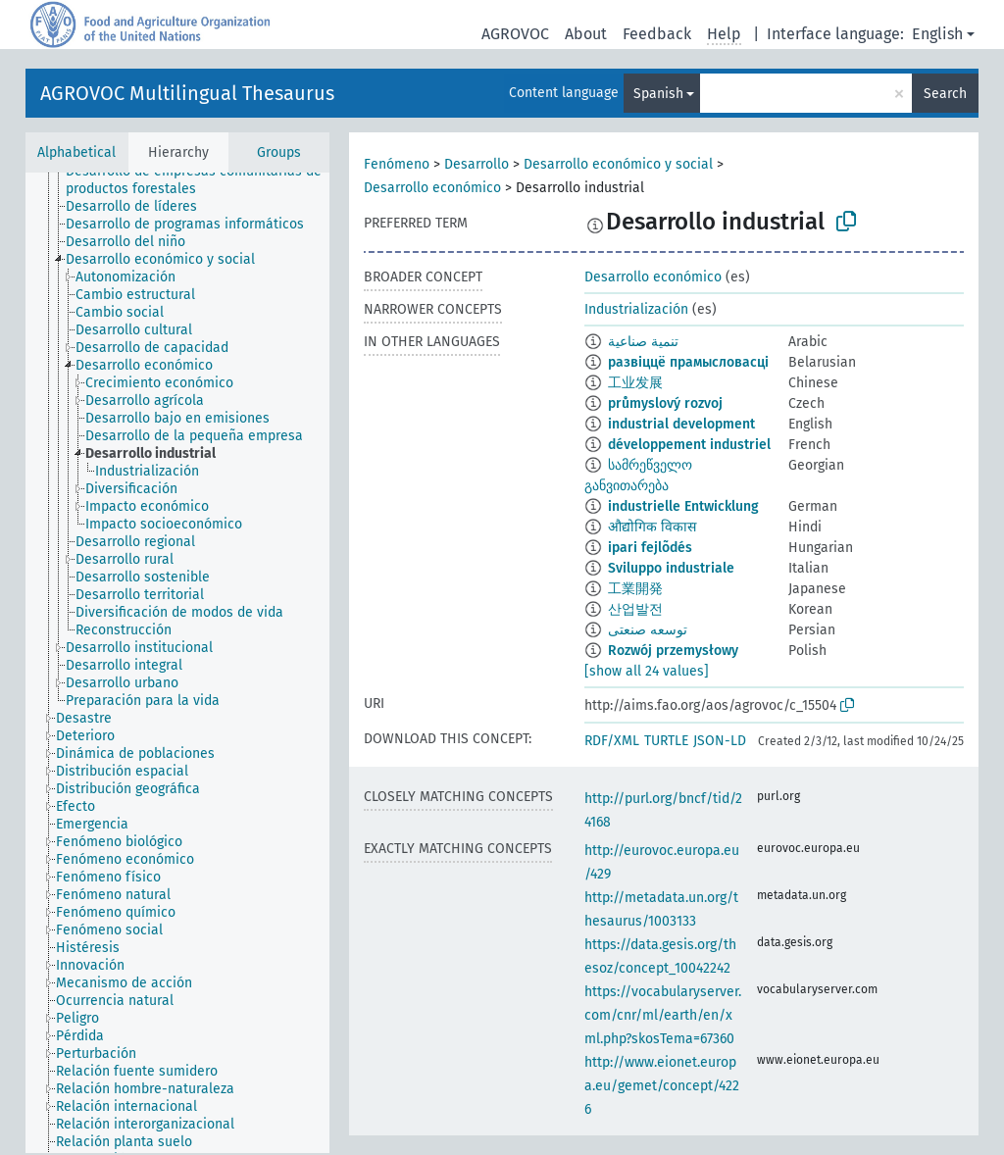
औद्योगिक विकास (652, 527)
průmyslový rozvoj (665, 403)
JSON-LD (719, 740)
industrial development (681, 424)
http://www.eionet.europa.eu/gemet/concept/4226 (661, 1086)
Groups (279, 152)
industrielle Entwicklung (683, 506)
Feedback (657, 34)
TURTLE (666, 740)
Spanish (658, 93)
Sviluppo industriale (671, 568)
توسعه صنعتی (647, 630)
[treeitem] (206, 180)
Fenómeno (396, 164)
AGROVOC (515, 34)
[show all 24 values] (646, 671)
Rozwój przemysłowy (673, 650)
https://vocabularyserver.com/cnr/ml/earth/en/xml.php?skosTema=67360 (662, 1015)
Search (945, 93)
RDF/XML (611, 740)
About (586, 34)
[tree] (177, 663)
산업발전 (635, 609)
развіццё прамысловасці (688, 362)
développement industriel (689, 444)
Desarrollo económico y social (618, 164)
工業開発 (635, 588)
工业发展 (635, 383)
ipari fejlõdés (650, 547)
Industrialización (636, 309)
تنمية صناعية (643, 341)
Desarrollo (476, 164)
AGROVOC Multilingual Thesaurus (187, 93)
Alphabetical (76, 152)
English (937, 34)
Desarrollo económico (432, 187)
